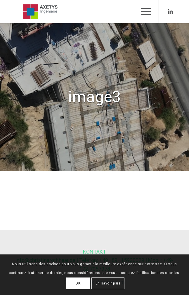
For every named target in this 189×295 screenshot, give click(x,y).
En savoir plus (108, 283)
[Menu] (143, 11)
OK (77, 283)
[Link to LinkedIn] (170, 11)
